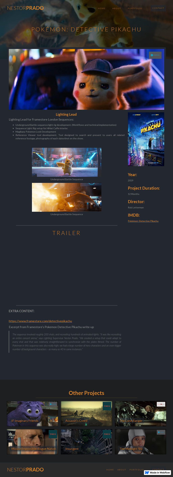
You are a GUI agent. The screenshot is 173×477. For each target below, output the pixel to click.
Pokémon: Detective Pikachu (143, 221)
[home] (25, 6)
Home (102, 8)
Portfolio (135, 8)
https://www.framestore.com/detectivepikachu (40, 321)
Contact (158, 8)
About (116, 8)
